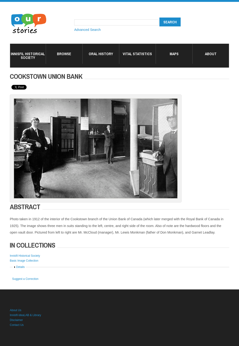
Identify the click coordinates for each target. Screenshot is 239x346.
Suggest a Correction (25, 279)
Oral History (101, 53)
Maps (174, 53)
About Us (15, 310)
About (211, 53)
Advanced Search (87, 30)
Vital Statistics (137, 53)
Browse (64, 53)
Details (20, 267)
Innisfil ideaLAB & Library (25, 315)
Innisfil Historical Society (28, 55)
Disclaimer (16, 320)
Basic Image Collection (24, 260)
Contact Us (17, 325)
